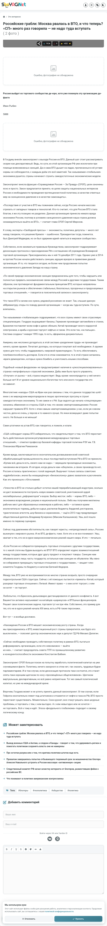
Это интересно (14, 17)
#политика (73, 790)
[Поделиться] (39, 43)
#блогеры (23, 790)
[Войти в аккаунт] (85, 5)
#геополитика (40, 790)
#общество (57, 790)
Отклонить (28, 919)
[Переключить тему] (103, 5)
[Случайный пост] (97, 5)
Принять (78, 919)
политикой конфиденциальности (59, 911)
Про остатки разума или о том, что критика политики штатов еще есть (42, 753)
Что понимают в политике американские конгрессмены (35, 778)
